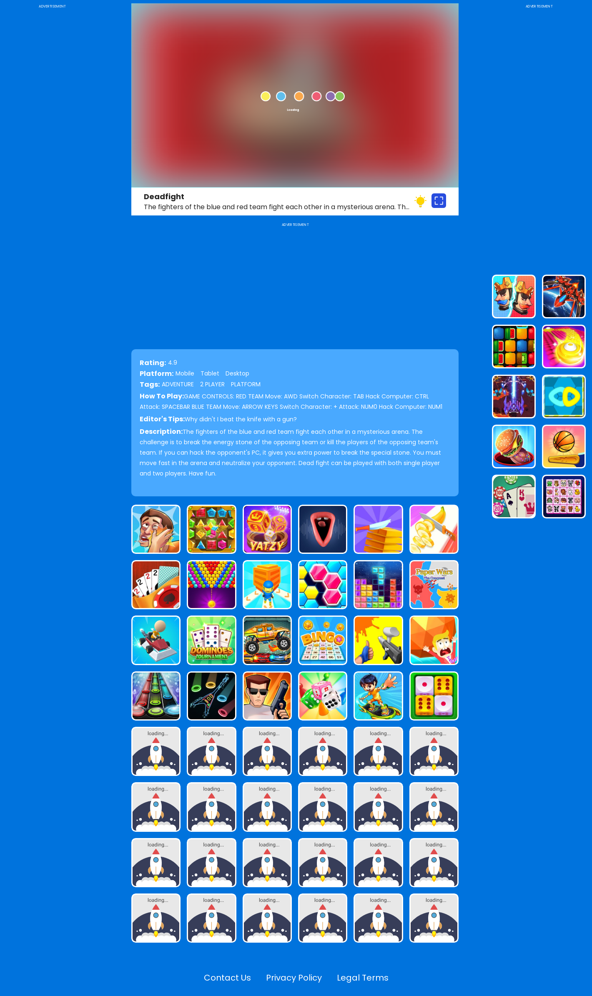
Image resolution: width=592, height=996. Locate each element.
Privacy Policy (294, 977)
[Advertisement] (52, 135)
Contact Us (227, 977)
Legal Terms (363, 977)
